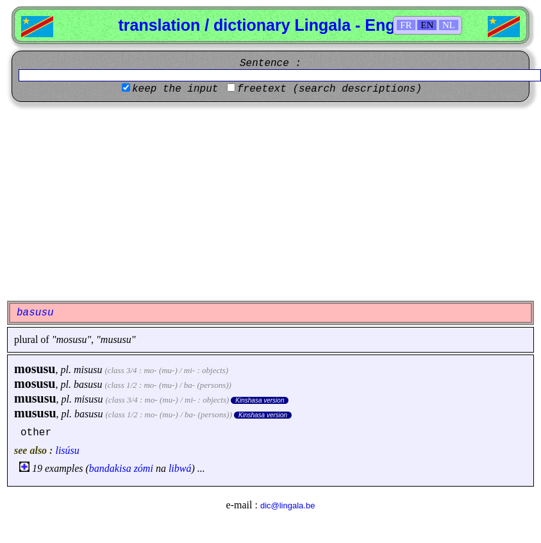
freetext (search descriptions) (329, 89)
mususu (35, 398)
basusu (88, 384)
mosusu (34, 369)
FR (406, 25)
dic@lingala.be (287, 505)
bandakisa (110, 468)
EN (426, 25)
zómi (143, 468)
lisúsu (67, 450)
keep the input (175, 89)
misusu (88, 369)
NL (448, 25)
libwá (180, 468)
